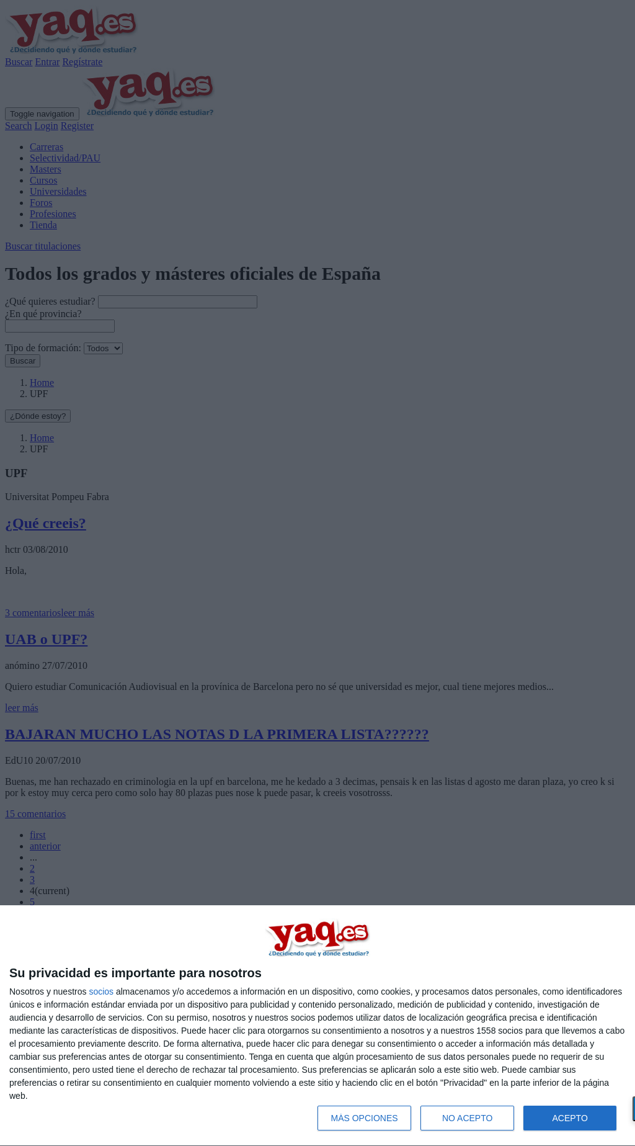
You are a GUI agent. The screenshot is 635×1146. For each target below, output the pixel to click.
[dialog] (317, 1026)
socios (101, 991)
